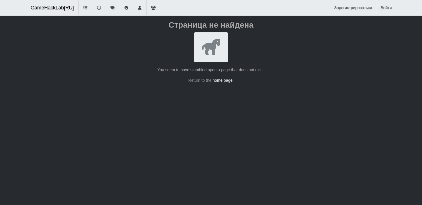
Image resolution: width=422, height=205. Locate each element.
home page (222, 80)
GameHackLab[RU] (52, 8)
